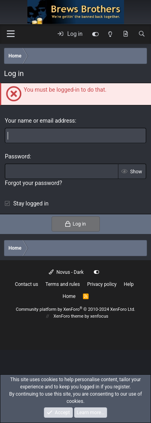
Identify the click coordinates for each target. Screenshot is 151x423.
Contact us (26, 284)
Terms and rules (63, 284)
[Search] (141, 34)
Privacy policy (101, 284)
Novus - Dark (66, 272)
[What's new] (125, 34)
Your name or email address (40, 120)
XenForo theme (69, 316)
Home (68, 296)
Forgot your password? (33, 183)
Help (129, 284)
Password (17, 156)
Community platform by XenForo (75, 309)
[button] (10, 34)
